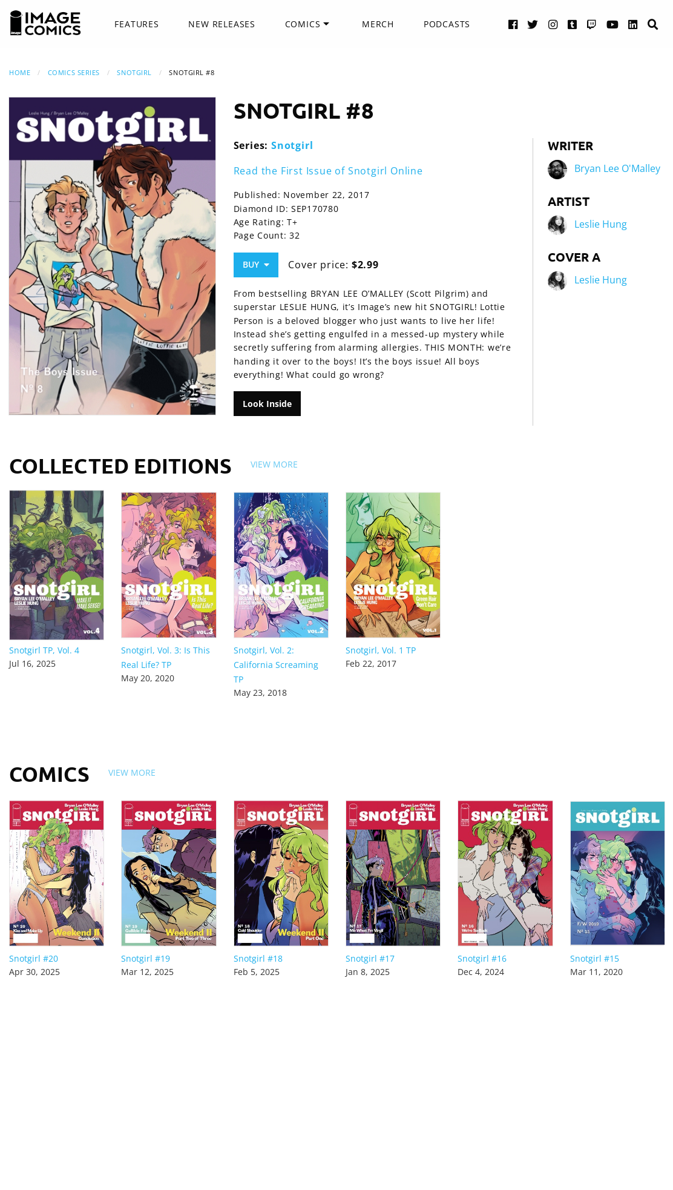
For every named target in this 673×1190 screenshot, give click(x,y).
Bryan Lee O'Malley (617, 168)
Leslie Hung (600, 224)
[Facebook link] (513, 24)
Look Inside (267, 403)
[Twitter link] (533, 24)
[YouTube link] (612, 24)
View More (274, 464)
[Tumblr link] (572, 24)
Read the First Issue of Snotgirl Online (328, 170)
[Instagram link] (553, 24)
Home (19, 72)
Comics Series (74, 72)
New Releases (221, 24)
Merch (378, 24)
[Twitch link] (592, 24)
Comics (303, 24)
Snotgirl (134, 72)
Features (136, 24)
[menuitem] (136, 24)
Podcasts (447, 24)
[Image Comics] (45, 23)
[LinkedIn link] (633, 24)
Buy (256, 264)
